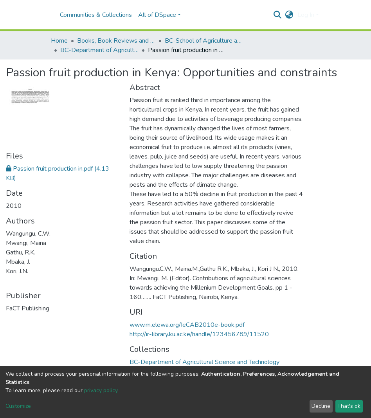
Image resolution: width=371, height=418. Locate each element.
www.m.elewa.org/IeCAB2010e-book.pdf (187, 325)
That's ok (348, 406)
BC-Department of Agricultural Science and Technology (99, 50)
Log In (305, 15)
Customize (18, 406)
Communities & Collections (96, 15)
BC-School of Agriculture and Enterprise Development (204, 40)
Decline (321, 406)
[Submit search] (277, 15)
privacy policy (100, 390)
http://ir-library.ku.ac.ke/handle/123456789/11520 (199, 334)
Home (59, 40)
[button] (289, 15)
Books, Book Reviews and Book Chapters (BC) (116, 40)
